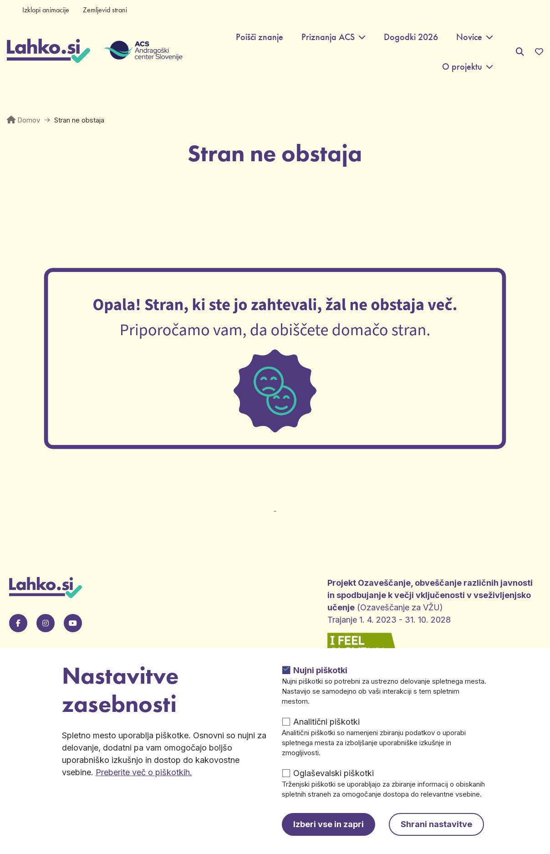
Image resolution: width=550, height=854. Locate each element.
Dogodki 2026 (411, 37)
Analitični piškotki (326, 721)
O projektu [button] (462, 66)
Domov (28, 120)
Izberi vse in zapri (328, 824)
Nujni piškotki (320, 670)
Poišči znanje (259, 37)
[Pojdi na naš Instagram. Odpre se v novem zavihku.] (45, 623)
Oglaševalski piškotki (333, 773)
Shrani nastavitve (436, 824)
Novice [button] (469, 37)
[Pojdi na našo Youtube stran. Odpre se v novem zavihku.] (73, 623)
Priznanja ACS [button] (328, 37)
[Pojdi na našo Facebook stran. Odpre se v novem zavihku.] (18, 623)
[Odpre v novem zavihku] (275, 502)
